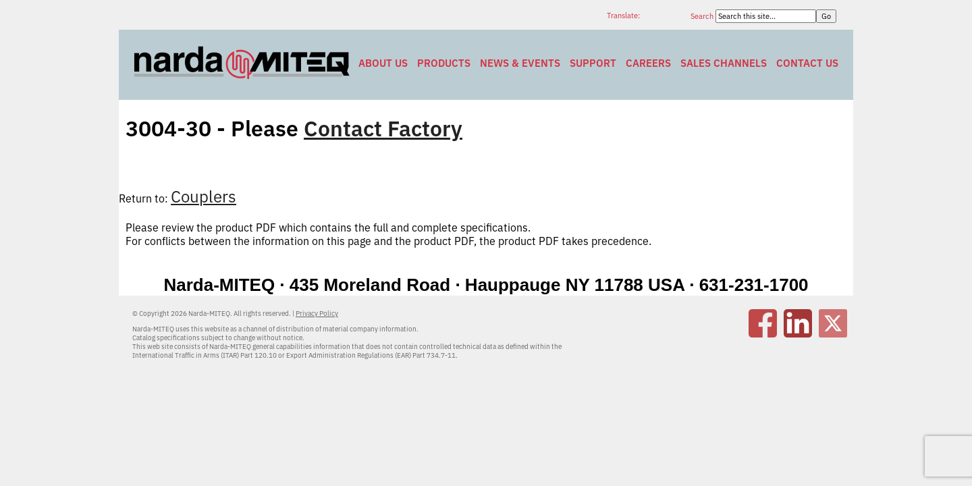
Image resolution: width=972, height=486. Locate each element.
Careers (648, 63)
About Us (383, 63)
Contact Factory (383, 128)
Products (443, 63)
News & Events (520, 63)
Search (703, 16)
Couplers (203, 196)
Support (593, 63)
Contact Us (807, 63)
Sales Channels (723, 63)
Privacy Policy (317, 313)
